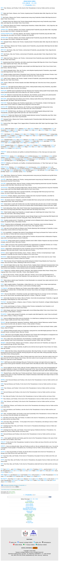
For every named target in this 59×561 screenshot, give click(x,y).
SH (31, 499)
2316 (22, 130)
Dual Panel (29, 522)
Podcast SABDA (29, 544)
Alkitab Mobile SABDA (29, 1)
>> (35, 5)
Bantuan (29, 521)
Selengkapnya (46, 542)
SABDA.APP (29, 516)
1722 (16, 130)
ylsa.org (40, 555)
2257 (36, 130)
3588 (17, 157)
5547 (10, 131)
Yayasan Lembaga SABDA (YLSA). (24, 552)
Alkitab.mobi (29, 511)
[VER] (23, 3)
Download (29, 501)
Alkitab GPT (29, 519)
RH (34, 499)
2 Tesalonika (28, 5)
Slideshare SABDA (41, 544)
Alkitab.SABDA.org (29, 514)
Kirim (17, 486)
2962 (50, 130)
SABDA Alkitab (17, 544)
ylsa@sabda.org (30, 555)
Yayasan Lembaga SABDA (24, 542)
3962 (30, 130)
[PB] (35, 3)
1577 (53, 128)
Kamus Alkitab (29, 504)
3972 (16, 128)
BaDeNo (29, 518)
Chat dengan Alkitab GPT (16, 489)
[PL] (33, 3)
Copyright (29, 512)
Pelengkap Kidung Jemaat (29, 509)
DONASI (35, 547)
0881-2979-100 (17, 555)
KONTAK (23, 547)
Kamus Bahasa (29, 505)
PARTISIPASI (29, 547)
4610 (25, 128)
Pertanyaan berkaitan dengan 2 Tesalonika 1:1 (14, 485)
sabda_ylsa (12, 542)
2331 (8, 130)
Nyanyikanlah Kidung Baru (29, 508)
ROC (37, 499)
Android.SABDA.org (29, 515)
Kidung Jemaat (29, 507)
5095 (41, 128)
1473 (36, 170)
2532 (32, 128)
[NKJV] (28, 3)
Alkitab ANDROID (29, 502)
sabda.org (45, 555)
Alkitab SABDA (12, 491)
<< (23, 5)
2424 (2, 131)
